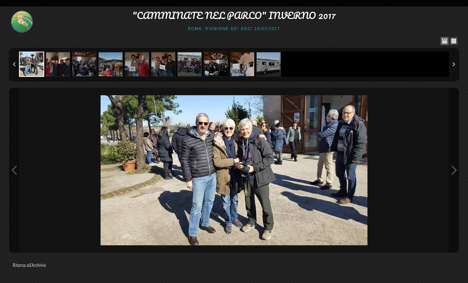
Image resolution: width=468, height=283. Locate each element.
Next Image (454, 170)
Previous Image (14, 170)
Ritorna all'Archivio (29, 265)
